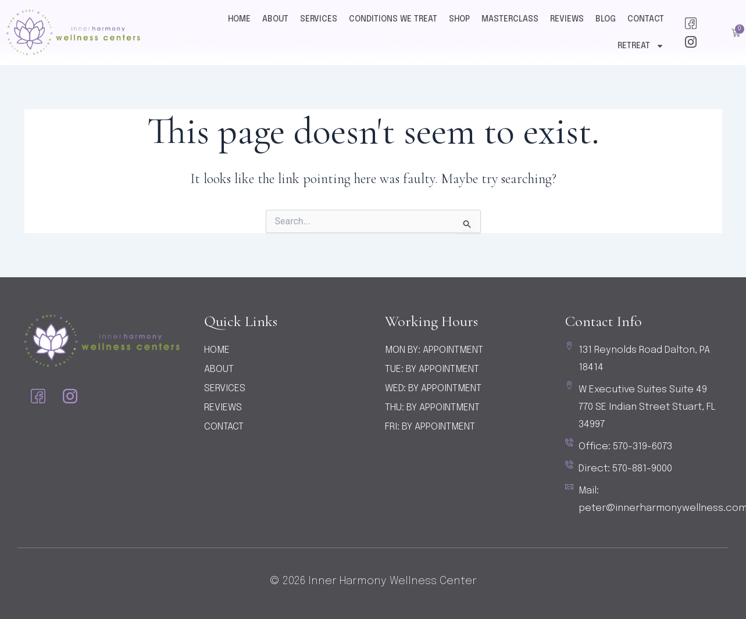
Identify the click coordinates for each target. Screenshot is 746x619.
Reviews (567, 19)
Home (239, 19)
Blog (605, 19)
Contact (645, 19)
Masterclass (509, 19)
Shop (459, 19)
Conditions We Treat (393, 19)
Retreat (640, 46)
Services (318, 19)
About (275, 19)
